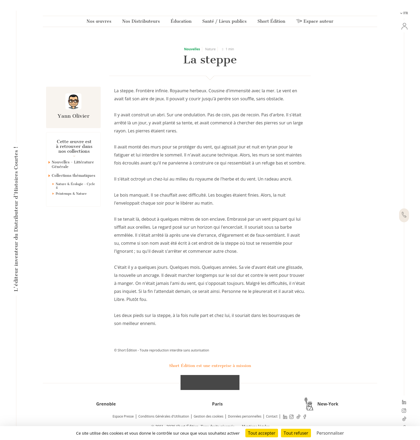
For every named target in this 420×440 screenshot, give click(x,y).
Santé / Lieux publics (224, 22)
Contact (272, 416)
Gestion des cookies (208, 416)
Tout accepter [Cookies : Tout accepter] (261, 433)
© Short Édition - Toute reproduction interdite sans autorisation (161, 350)
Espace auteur (314, 22)
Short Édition (271, 22)
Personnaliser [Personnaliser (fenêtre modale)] (330, 433)
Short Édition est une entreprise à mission (210, 365)
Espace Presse (123, 416)
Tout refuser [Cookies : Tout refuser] (296, 433)
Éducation (181, 22)
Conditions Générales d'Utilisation (163, 416)
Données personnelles (244, 416)
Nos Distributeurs (141, 22)
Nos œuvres (99, 22)
